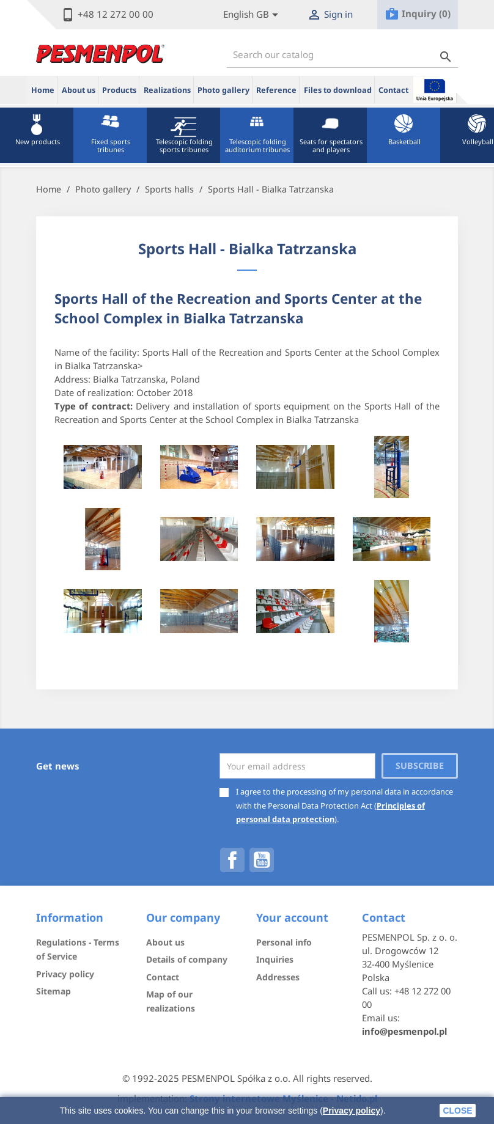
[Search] (342, 55)
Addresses (278, 977)
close (457, 1110)
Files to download (338, 90)
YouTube (261, 860)
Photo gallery (223, 90)
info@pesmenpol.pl (404, 1031)
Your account (292, 917)
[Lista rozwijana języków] (252, 15)
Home (42, 90)
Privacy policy (351, 1110)
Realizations (167, 90)
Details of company (186, 959)
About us (78, 90)
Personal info (284, 942)
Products (119, 90)
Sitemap (53, 991)
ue (434, 89)
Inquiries (274, 959)
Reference (276, 90)
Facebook (232, 860)
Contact (393, 90)
